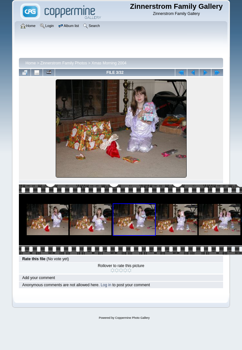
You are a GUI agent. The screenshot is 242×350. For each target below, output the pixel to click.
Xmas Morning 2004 (109, 63)
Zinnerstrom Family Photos (63, 63)
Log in (106, 285)
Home (30, 63)
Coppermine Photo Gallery (132, 317)
